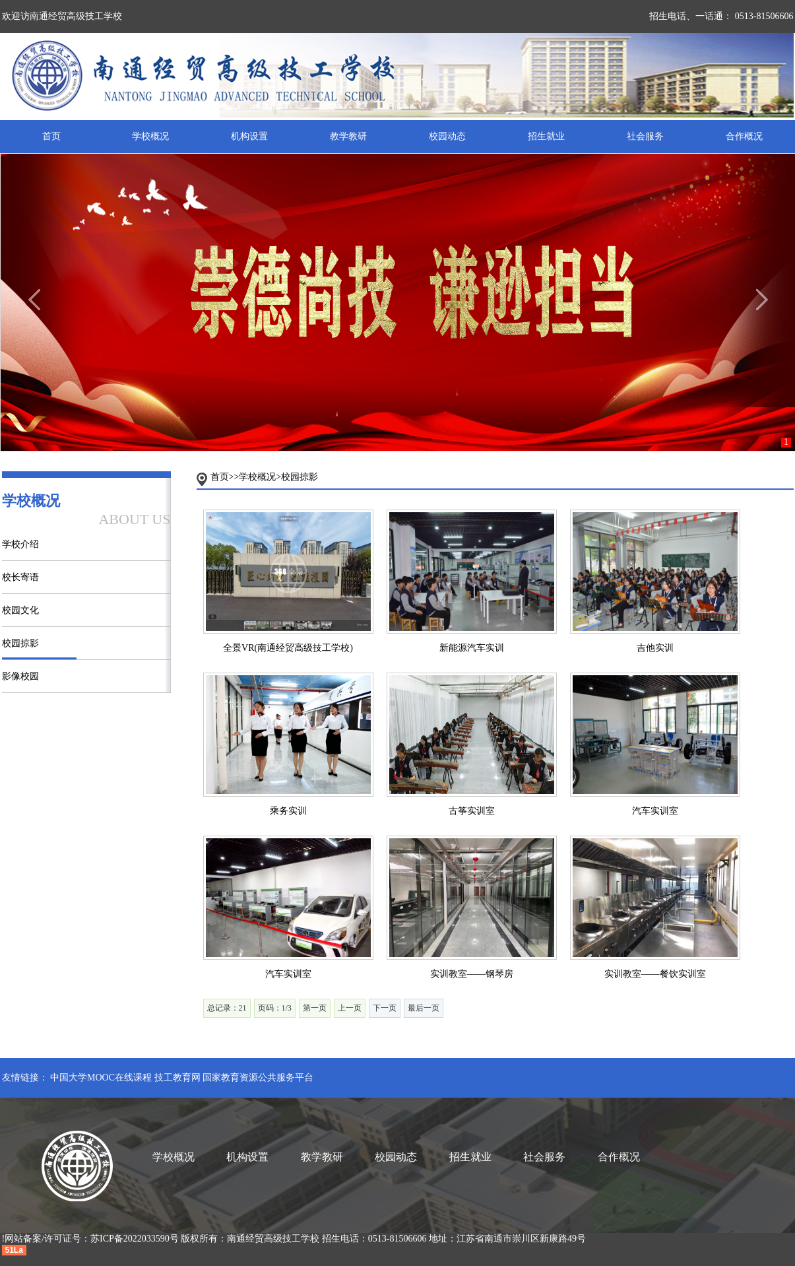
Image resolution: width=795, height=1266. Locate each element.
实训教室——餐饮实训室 (655, 974)
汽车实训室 (655, 811)
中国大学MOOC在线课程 (101, 1078)
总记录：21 (227, 1008)
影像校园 (20, 676)
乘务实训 (288, 811)
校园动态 (447, 136)
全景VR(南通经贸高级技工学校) (288, 648)
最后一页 (423, 1008)
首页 (51, 136)
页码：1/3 (275, 1008)
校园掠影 (20, 643)
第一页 (315, 1008)
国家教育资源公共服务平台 (258, 1078)
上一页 (350, 1008)
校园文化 (20, 610)
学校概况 (150, 136)
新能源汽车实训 (471, 648)
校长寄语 (20, 577)
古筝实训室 (472, 811)
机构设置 (249, 136)
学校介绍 (20, 544)
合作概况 (744, 136)
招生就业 (546, 136)
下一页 (385, 1008)
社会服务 (645, 136)
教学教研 (348, 136)
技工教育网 (177, 1078)
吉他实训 (655, 648)
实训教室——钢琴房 (471, 974)
